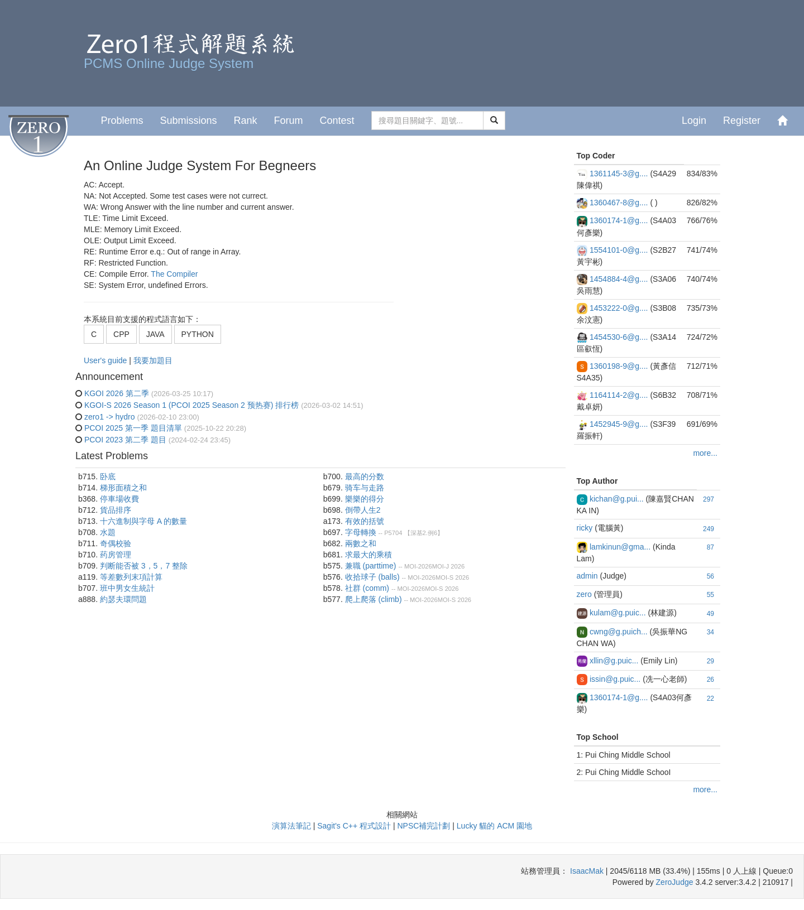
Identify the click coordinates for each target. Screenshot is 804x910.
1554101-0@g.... (619, 249)
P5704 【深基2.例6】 (413, 532)
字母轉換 (360, 532)
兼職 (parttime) (370, 565)
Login (694, 120)
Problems (121, 120)
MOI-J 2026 (448, 566)
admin (587, 575)
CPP (121, 334)
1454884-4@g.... (619, 279)
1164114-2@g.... (619, 395)
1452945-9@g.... (619, 424)
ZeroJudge (674, 882)
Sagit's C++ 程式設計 (354, 825)
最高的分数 (364, 476)
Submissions (188, 120)
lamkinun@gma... (620, 546)
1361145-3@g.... (619, 173)
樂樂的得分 (364, 498)
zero (584, 594)
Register (741, 120)
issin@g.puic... (615, 679)
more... (705, 453)
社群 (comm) (367, 588)
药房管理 (115, 554)
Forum (288, 120)
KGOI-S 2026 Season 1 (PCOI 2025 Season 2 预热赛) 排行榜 (191, 405)
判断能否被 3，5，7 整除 (144, 565)
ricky (585, 527)
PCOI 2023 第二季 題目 (125, 439)
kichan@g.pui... (617, 498)
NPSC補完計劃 (423, 825)
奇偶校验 (115, 543)
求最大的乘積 (368, 554)
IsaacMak (587, 870)
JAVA (155, 334)
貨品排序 (115, 509)
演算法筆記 (291, 825)
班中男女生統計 (127, 588)
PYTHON (197, 334)
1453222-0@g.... (619, 308)
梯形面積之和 (123, 487)
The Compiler (174, 273)
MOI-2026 (418, 566)
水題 (108, 532)
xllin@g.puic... (614, 660)
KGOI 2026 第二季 (116, 393)
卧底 (108, 476)
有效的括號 (364, 521)
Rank (245, 120)
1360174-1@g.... (619, 220)
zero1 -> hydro (109, 416)
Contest (337, 120)
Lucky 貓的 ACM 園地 (494, 825)
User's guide (106, 360)
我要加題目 (153, 360)
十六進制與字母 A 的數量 (143, 521)
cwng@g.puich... (619, 631)
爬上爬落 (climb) (373, 599)
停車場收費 (119, 498)
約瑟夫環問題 (123, 599)
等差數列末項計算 (131, 576)
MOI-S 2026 (452, 577)
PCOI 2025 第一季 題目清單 (133, 427)
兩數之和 (360, 543)
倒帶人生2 (363, 509)
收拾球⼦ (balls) (372, 576)
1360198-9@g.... (619, 366)
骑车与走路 (364, 487)
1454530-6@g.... (619, 337)
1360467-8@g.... (619, 202)
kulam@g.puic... (618, 612)
